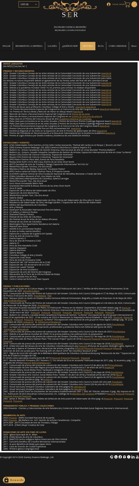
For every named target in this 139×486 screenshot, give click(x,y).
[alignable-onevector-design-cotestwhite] (111, 457)
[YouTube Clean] (137, 457)
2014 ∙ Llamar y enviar (13, 379)
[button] (28, 4)
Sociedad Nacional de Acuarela (39, 417)
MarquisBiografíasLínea (15, 300)
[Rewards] (14, 480)
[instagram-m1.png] (124, 457)
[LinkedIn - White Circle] (116, 457)
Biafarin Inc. (15, 152)
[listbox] (28, 4)
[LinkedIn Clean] (133, 457)
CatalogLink (28, 322)
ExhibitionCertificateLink (49, 322)
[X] (128, 457)
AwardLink (80, 107)
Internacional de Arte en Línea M (76, 150)
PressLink (35, 312)
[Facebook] (120, 457)
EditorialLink (10, 329)
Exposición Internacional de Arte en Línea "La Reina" (106, 152)
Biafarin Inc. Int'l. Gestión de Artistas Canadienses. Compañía (51, 420)
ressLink (111, 393)
